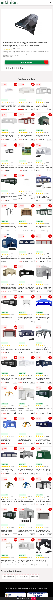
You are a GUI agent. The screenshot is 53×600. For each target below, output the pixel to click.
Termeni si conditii (11, 588)
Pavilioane (34, 577)
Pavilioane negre (8, 577)
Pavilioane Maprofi (22, 577)
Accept (33, 598)
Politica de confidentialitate (27, 588)
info (15, 109)
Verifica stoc (34, 62)
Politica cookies (42, 588)
